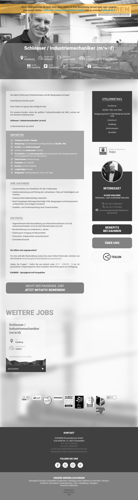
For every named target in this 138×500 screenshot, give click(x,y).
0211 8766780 (71, 443)
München (74, 485)
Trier (76, 483)
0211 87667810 (71, 446)
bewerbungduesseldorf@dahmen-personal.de (41, 258)
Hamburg (72, 481)
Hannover (64, 485)
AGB (69, 494)
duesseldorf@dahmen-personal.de (72, 449)
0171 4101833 (115, 207)
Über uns (112, 243)
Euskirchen (62, 481)
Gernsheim (54, 483)
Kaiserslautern (66, 483)
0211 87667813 (115, 204)
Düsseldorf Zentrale (37, 481)
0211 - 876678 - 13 (64, 264)
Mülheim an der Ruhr (92, 481)
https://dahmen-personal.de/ (75, 451)
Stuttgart (93, 483)
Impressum (69, 490)
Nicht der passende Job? (45, 288)
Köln (80, 481)
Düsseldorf (51, 481)
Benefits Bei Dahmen (112, 229)
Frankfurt (44, 483)
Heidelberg (83, 483)
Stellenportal (108, 10)
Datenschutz (69, 492)
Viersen (105, 481)
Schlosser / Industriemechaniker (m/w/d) (63, 10)
